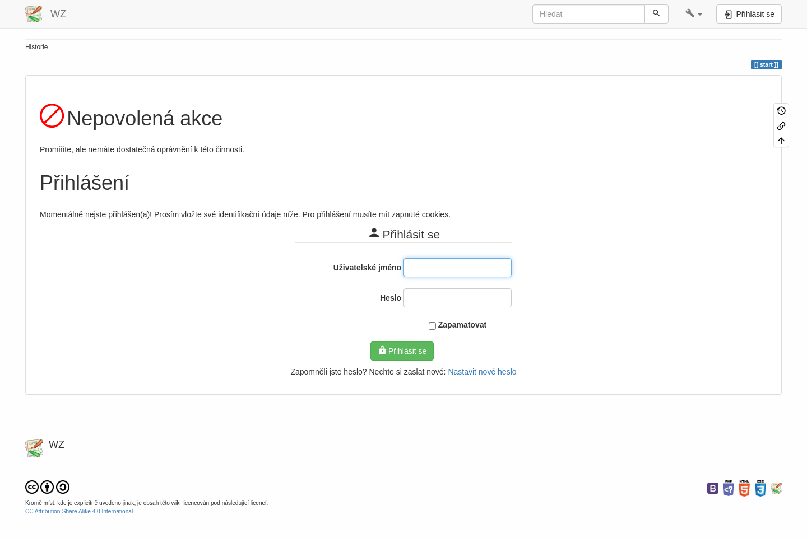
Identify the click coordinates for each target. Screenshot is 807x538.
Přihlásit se (402, 350)
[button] (694, 14)
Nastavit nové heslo (482, 371)
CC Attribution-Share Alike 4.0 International (79, 511)
